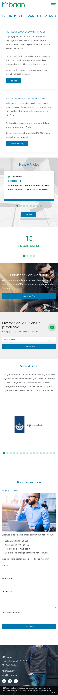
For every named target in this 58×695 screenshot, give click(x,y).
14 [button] (47, 453)
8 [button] (41, 206)
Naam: (5, 565)
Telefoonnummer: (11, 613)
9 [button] (31, 453)
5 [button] (31, 206)
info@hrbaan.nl (23, 549)
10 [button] (34, 453)
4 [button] (27, 206)
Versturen (29, 626)
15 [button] (51, 453)
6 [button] (34, 206)
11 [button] (37, 453)
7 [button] (37, 206)
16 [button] (54, 453)
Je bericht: (7, 591)
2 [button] (21, 206)
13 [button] (44, 453)
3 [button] (24, 206)
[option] (29, 186)
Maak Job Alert (29, 296)
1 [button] (17, 206)
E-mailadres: (8, 578)
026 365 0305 (8, 671)
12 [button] (41, 453)
